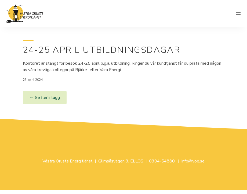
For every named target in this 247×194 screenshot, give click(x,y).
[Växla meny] (238, 13)
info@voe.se (193, 161)
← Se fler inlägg (45, 98)
